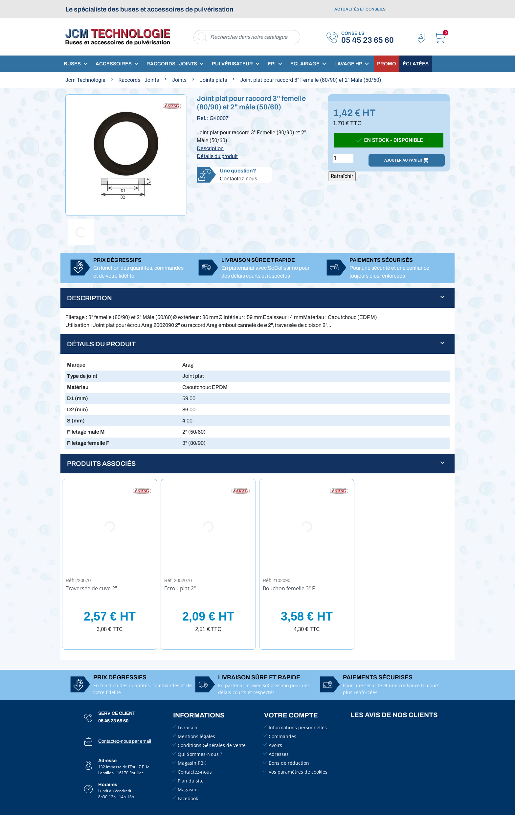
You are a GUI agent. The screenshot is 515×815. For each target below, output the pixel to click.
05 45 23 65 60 (367, 40)
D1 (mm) (77, 398)
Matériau (77, 387)
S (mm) (76, 420)
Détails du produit (217, 156)
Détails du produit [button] (101, 344)
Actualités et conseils (360, 9)
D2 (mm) (77, 409)
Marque (76, 365)
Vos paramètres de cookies (298, 772)
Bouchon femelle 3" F (289, 588)
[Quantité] (343, 158)
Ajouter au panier (406, 160)
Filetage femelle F (88, 443)
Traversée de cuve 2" (91, 588)
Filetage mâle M (86, 432)
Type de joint (82, 376)
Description (210, 148)
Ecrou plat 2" (180, 588)
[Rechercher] (246, 37)
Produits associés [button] (101, 463)
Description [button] (89, 298)
